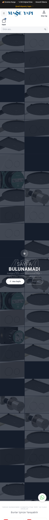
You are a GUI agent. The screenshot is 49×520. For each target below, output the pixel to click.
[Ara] (45, 29)
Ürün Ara (34, 281)
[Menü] (4, 13)
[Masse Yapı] (23, 13)
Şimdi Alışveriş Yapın (24, 6)
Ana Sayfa (15, 281)
